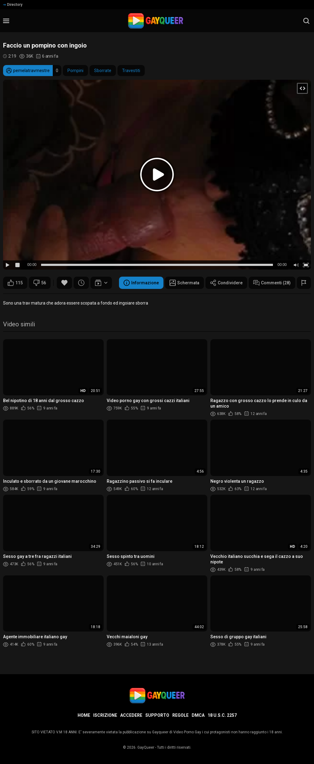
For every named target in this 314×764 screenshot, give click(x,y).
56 (39, 283)
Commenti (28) (272, 283)
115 (15, 283)
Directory (12, 4)
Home (84, 715)
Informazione (141, 283)
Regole (180, 715)
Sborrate (102, 70)
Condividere (226, 283)
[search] (306, 20)
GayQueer (145, 747)
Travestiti (131, 70)
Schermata (184, 283)
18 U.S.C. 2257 (222, 715)
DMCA (198, 715)
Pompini (75, 70)
